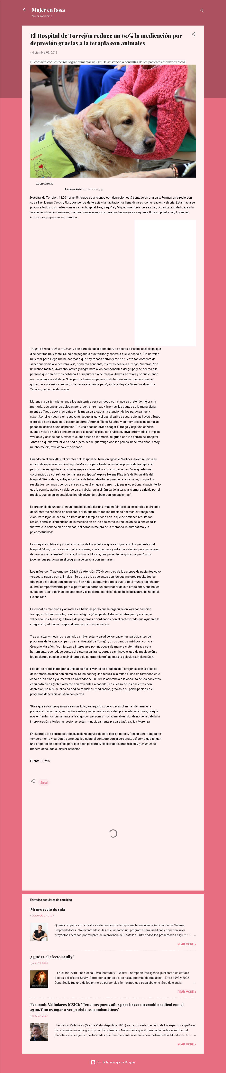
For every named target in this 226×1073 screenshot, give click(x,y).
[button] (193, 35)
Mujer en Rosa (48, 10)
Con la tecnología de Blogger (113, 1062)
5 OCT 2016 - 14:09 (92, 189)
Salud (44, 782)
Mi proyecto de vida (47, 909)
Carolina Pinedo (44, 184)
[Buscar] (201, 11)
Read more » (187, 944)
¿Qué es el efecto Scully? (52, 956)
